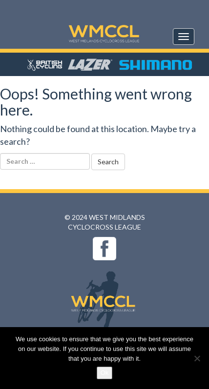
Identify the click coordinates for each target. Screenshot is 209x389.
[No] (197, 358)
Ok (105, 372)
